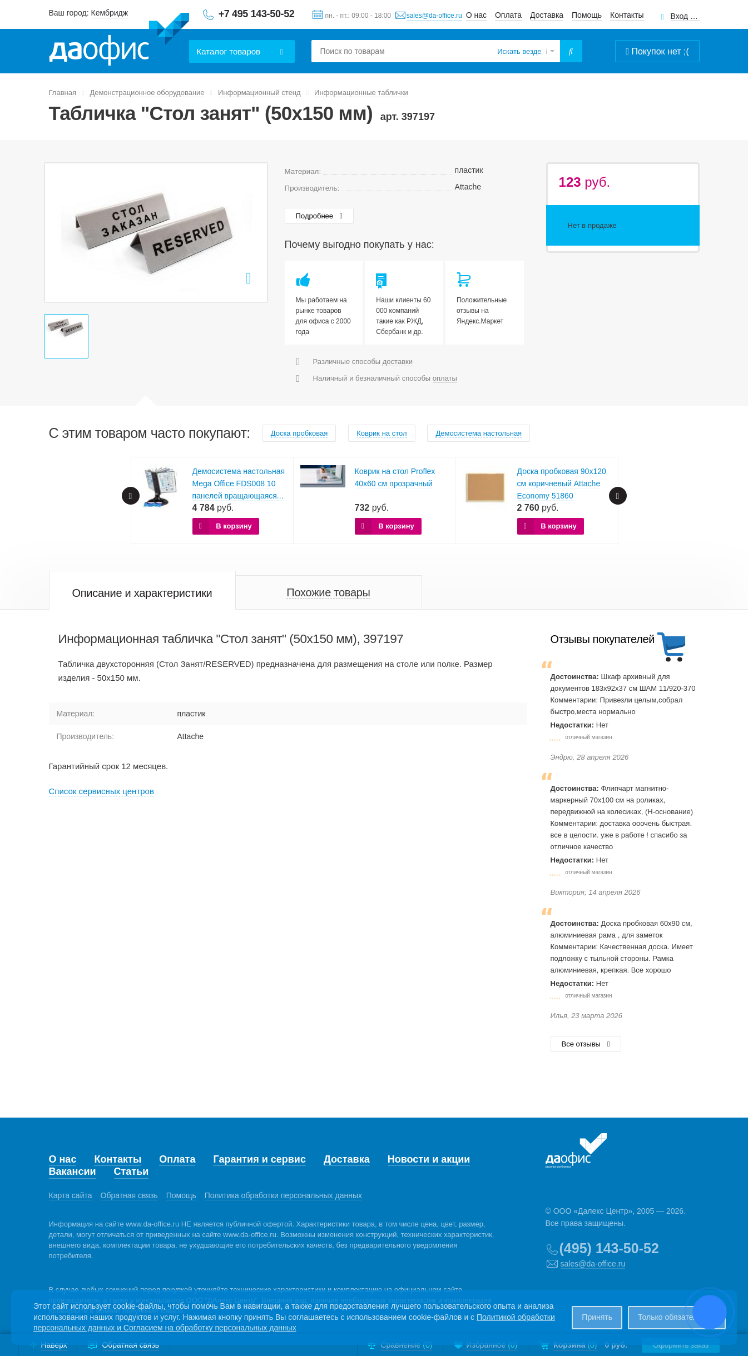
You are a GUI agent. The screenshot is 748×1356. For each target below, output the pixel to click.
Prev (131, 496)
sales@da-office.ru (434, 15)
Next (618, 496)
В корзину (234, 526)
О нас (476, 15)
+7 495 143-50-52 (257, 13)
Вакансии (72, 1171)
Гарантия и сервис (259, 1159)
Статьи (131, 1171)
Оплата (508, 15)
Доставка (546, 15)
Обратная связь (129, 1195)
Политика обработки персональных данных (283, 1195)
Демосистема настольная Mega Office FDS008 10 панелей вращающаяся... (238, 483)
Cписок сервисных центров (101, 791)
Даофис (119, 39)
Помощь (587, 15)
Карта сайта (70, 1195)
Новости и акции (429, 1159)
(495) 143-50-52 (609, 1248)
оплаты (445, 378)
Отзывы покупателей (603, 639)
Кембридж (109, 12)
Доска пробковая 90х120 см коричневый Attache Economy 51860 (561, 483)
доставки (398, 361)
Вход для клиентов (685, 16)
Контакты (626, 15)
